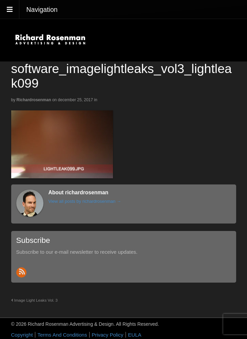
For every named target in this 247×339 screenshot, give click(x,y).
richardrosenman (34, 99)
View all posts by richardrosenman (85, 201)
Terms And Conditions (62, 335)
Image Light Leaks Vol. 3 (34, 300)
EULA (134, 335)
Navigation (42, 9)
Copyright (22, 335)
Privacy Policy (107, 335)
